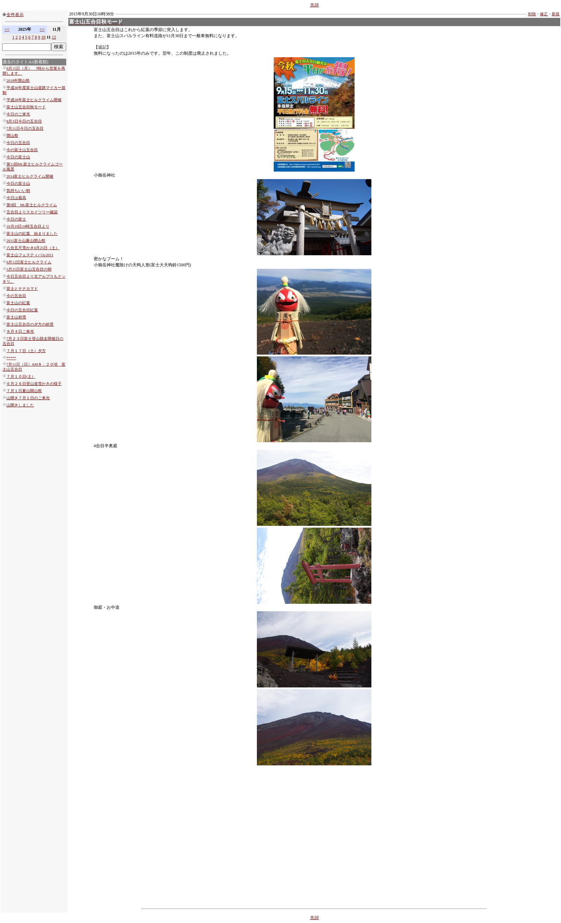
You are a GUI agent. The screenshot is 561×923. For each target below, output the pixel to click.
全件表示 (15, 14)
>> (42, 29)
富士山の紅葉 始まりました (32, 234)
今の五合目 (16, 296)
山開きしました (20, 405)
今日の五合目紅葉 (22, 310)
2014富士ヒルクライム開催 (29, 176)
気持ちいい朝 (18, 191)
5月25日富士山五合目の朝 (29, 269)
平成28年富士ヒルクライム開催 (34, 100)
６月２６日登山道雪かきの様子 (34, 384)
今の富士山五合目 (22, 150)
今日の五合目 (18, 143)
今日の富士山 (18, 157)
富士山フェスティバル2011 (29, 255)
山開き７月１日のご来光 (28, 398)
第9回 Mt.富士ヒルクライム (31, 205)
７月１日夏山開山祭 (24, 391)
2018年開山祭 (18, 81)
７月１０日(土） (20, 377)
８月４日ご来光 (20, 332)
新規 (556, 14)
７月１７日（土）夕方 (26, 351)
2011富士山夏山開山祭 (25, 241)
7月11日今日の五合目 (25, 128)
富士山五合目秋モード (26, 107)
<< (7, 29)
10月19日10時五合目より (27, 226)
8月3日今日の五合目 (24, 121)
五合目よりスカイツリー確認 (32, 212)
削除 (532, 14)
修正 (544, 14)
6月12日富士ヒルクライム (29, 262)
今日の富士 (16, 219)
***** (11, 358)
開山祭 (12, 136)
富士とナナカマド (22, 289)
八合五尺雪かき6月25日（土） (32, 248)
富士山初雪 (16, 317)
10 (43, 37)
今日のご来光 (18, 114)
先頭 (314, 5)
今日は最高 (16, 198)
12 (54, 37)
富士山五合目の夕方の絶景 (30, 324)
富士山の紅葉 (18, 303)
